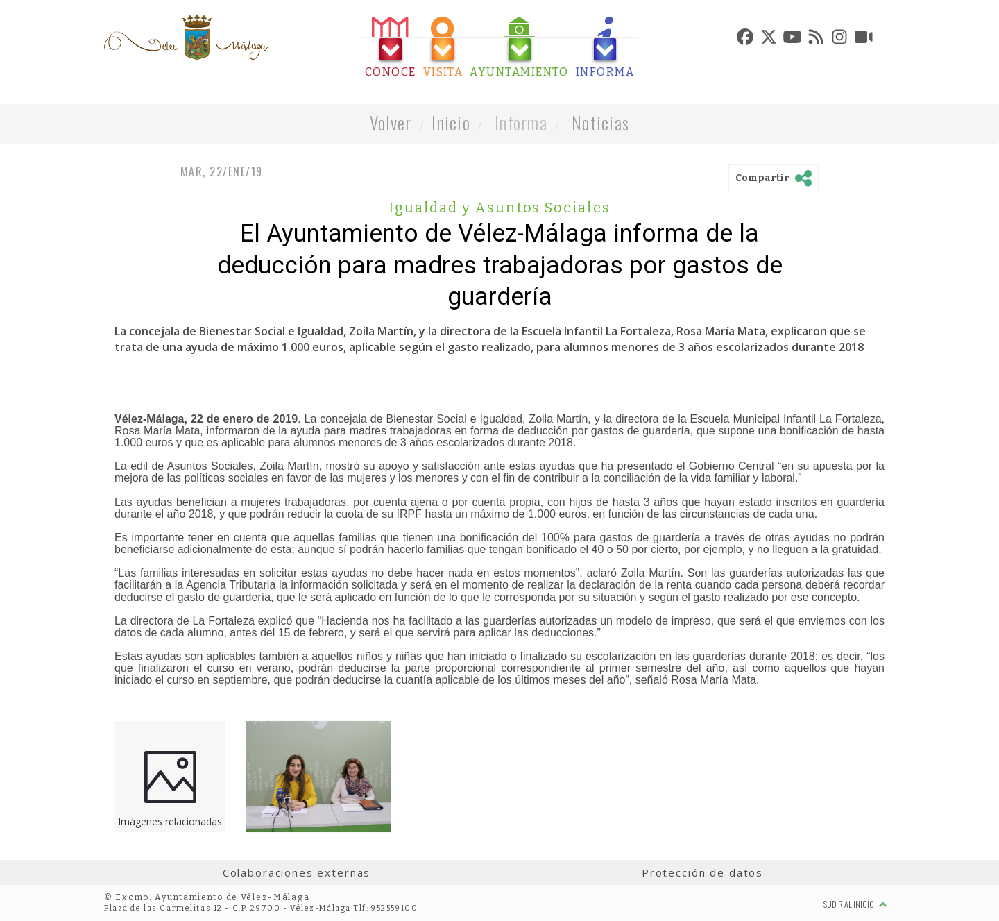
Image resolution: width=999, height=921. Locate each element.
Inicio (451, 122)
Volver (391, 122)
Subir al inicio (855, 904)
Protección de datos (702, 872)
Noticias (600, 122)
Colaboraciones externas (297, 872)
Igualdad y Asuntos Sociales (499, 207)
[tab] (390, 47)
